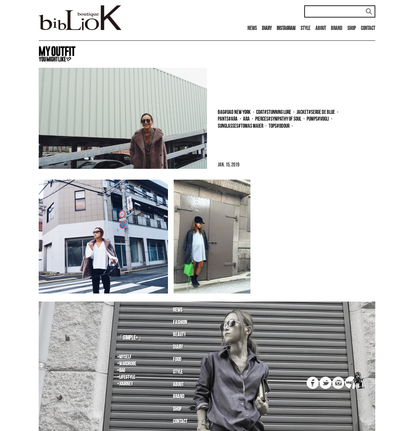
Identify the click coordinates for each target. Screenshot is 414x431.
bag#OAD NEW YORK (234, 112)
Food (177, 360)
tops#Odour (279, 126)
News (252, 28)
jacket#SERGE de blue (316, 112)
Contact (368, 28)
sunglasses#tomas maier (240, 126)
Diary (178, 347)
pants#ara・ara (234, 119)
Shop (351, 28)
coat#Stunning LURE (273, 112)
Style (305, 28)
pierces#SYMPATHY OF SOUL (278, 119)
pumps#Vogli (318, 119)
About (320, 28)
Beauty (179, 335)
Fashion (180, 322)
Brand (336, 28)
